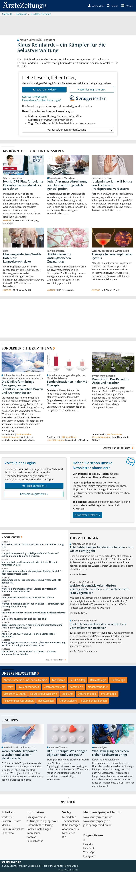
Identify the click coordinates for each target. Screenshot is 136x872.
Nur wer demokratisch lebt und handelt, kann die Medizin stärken (33, 612)
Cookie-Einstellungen (39, 829)
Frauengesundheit (28, 687)
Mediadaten (69, 817)
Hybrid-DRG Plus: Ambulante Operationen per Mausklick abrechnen (23, 185)
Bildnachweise (35, 841)
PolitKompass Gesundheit (19, 701)
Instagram (89, 856)
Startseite (7, 817)
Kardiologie (76, 687)
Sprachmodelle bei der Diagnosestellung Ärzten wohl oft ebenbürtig (31, 581)
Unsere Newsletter (19, 673)
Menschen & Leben (15, 694)
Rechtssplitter (46, 701)
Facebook (88, 848)
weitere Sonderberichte (118, 448)
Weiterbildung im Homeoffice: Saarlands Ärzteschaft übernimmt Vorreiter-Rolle (29, 590)
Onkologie (67, 694)
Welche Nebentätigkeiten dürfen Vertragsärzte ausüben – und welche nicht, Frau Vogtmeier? (100, 589)
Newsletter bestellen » (87, 515)
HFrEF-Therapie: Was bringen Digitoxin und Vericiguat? (67, 753)
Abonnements (70, 829)
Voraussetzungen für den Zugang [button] (79, 130)
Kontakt (31, 837)
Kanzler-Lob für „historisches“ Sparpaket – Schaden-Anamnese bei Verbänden (29, 653)
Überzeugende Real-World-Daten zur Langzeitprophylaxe (22, 258)
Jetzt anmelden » (44, 89)
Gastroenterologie (54, 687)
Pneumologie (108, 694)
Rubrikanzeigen (71, 825)
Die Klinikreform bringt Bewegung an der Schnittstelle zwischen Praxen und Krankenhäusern (22, 387)
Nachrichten (11, 537)
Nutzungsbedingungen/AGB (43, 821)
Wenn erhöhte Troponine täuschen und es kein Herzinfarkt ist (19, 754)
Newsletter (68, 833)
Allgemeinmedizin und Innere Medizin (25, 680)
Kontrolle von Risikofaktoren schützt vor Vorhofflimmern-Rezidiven (98, 626)
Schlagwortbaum (36, 817)
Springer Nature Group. (66, 865)
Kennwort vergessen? (34, 96)
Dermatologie (98, 680)
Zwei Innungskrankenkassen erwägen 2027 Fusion (28, 597)
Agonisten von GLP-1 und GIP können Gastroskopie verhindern (28, 635)
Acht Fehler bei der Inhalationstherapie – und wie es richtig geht (33, 546)
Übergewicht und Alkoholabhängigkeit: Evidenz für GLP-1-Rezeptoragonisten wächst (32, 572)
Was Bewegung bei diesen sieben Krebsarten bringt (110, 753)
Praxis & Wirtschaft (13, 829)
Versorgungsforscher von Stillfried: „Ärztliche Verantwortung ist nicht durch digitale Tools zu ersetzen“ (33, 644)
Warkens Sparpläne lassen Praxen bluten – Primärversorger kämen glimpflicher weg (33, 605)
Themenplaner (70, 821)
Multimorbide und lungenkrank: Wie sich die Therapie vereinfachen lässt (30, 563)
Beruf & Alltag (77, 680)
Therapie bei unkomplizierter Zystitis (112, 256)
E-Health (8, 687)
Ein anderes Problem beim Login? (41, 100)
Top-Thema (58, 680)
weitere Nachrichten (56, 659)
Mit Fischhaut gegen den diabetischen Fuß (24, 618)
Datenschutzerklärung (40, 825)
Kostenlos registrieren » (92, 89)
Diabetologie (118, 680)
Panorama (8, 833)
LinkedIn (88, 844)
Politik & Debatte (11, 821)
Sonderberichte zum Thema (27, 348)
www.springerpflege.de (96, 821)
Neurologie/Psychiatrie (43, 694)
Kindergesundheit (98, 687)
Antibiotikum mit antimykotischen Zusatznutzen (59, 258)
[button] (126, 5)
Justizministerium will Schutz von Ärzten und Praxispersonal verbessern (112, 185)
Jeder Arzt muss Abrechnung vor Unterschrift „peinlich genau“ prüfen (67, 185)
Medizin (6, 825)
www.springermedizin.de (97, 817)
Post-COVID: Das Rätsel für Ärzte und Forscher (111, 381)
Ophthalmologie (87, 694)
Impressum (33, 833)
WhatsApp (89, 852)
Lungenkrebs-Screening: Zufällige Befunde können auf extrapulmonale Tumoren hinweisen (30, 555)
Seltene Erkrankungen (94, 701)
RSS (64, 837)
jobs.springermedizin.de (97, 825)
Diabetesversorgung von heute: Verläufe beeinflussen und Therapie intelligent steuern (32, 626)
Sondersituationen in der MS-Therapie (67, 383)
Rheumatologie (68, 701)
